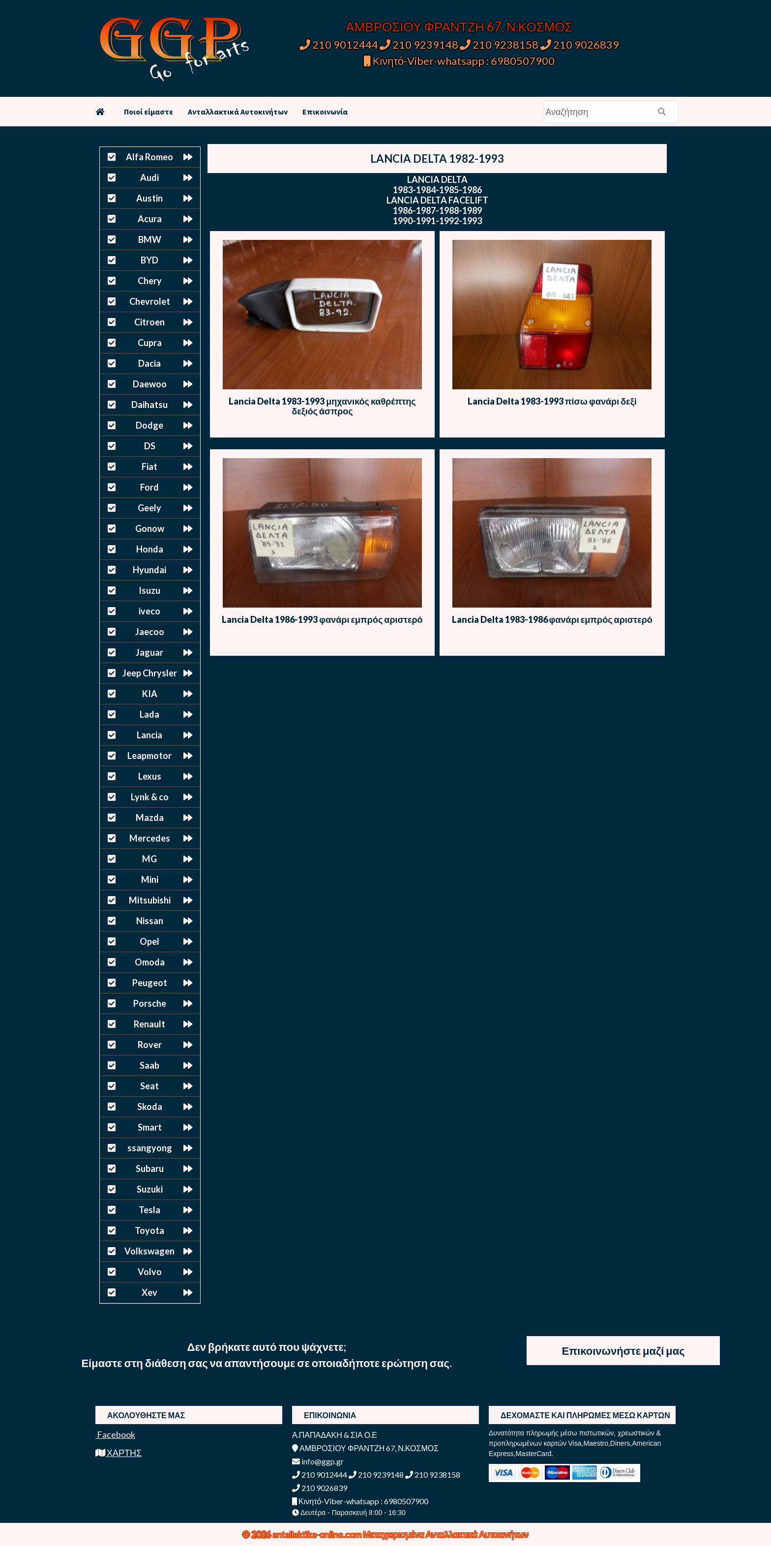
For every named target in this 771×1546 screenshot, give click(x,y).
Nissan (149, 920)
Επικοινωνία (325, 112)
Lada (149, 714)
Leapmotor (149, 755)
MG (149, 858)
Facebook (115, 1434)
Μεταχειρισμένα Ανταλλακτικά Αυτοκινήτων (446, 1534)
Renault (149, 1024)
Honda (149, 549)
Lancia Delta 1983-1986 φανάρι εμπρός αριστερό (552, 619)
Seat (149, 1085)
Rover (150, 1044)
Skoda (149, 1106)
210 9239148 (419, 44)
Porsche (149, 1003)
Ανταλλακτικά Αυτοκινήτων (238, 112)
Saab (149, 1065)
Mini (149, 879)
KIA (149, 693)
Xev (149, 1292)
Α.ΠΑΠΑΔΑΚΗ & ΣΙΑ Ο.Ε (334, 1434)
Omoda (150, 962)
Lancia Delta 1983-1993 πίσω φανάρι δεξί (552, 401)
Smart (150, 1127)
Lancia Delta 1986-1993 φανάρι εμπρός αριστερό (322, 619)
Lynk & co (150, 796)
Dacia (149, 363)
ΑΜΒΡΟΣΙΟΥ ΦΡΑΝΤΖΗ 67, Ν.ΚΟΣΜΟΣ (459, 26)
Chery (150, 280)
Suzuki (150, 1189)
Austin (149, 198)
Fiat (149, 466)
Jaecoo (149, 631)
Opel (149, 941)
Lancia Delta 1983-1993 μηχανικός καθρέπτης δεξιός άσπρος (322, 406)
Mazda (150, 817)
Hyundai (149, 569)
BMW (149, 239)
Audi (149, 177)
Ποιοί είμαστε (148, 112)
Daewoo (150, 384)
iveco (149, 611)
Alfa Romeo (149, 156)
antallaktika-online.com (317, 1534)
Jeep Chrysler (149, 673)
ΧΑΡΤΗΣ (118, 1452)
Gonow (149, 528)
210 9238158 (500, 44)
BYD (149, 260)
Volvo (150, 1271)
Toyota (149, 1230)
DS (149, 445)
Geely (149, 507)
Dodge (149, 425)
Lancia (149, 734)
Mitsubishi (150, 900)
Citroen (149, 322)
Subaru (150, 1168)
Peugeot (149, 982)
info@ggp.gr (318, 1461)
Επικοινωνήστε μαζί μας (623, 1350)
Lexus (149, 776)
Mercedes (149, 838)
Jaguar (149, 652)
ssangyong (149, 1147)
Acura (150, 218)
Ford (149, 487)
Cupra (150, 342)
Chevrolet (149, 301)
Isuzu (149, 590)
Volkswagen (149, 1251)
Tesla (149, 1209)
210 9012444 (338, 44)
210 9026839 (579, 44)
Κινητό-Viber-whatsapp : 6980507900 (459, 60)
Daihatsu (149, 404)
